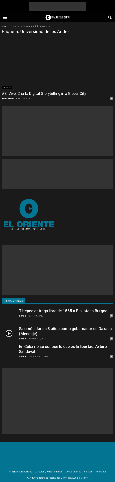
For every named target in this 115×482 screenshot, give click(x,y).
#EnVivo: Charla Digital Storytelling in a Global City (44, 93)
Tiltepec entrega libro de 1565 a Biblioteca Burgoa (63, 311)
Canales (88, 471)
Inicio (4, 26)
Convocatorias (73, 471)
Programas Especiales (20, 471)
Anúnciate (101, 471)
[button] (110, 17)
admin (22, 315)
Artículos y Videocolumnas (48, 471)
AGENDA (7, 87)
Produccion (8, 98)
